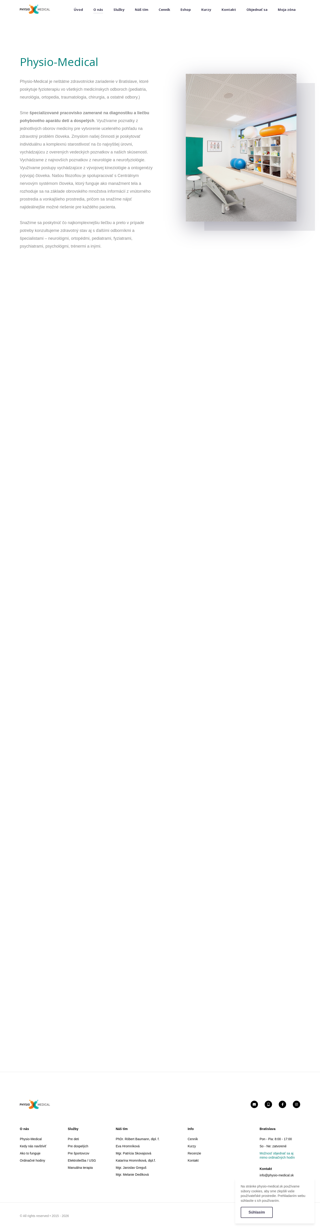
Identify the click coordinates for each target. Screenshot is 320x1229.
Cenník (164, 9)
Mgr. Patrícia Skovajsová (133, 1153)
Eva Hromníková (127, 1146)
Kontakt (229, 9)
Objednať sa (256, 9)
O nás (98, 9)
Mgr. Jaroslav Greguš (131, 1167)
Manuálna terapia (80, 1167)
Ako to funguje (30, 1153)
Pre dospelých (78, 1146)
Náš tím (141, 9)
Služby (118, 9)
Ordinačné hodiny (32, 1160)
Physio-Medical (31, 1139)
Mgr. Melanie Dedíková (132, 1174)
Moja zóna (287, 9)
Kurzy (206, 9)
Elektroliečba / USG (82, 1160)
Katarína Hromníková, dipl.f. (136, 1160)
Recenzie (194, 1153)
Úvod (78, 9)
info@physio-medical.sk (277, 1175)
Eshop (186, 9)
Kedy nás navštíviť (33, 1146)
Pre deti (73, 1139)
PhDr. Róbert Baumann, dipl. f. (138, 1139)
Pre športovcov (78, 1153)
